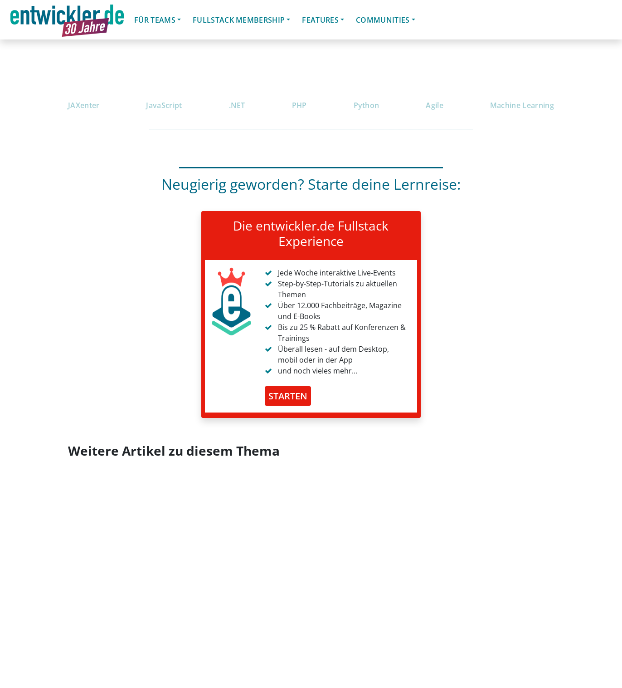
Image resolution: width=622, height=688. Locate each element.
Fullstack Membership (239, 20)
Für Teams (154, 20)
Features (320, 20)
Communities (383, 20)
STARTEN (287, 396)
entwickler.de (67, 21)
